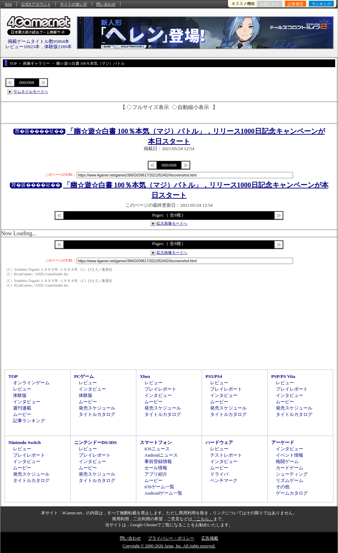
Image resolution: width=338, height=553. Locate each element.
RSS (8, 4)
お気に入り (269, 4)
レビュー (22, 389)
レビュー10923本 (22, 46)
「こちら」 (202, 518)
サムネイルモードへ (30, 91)
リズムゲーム (289, 480)
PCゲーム (84, 376)
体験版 (20, 395)
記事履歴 (295, 4)
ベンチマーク (224, 480)
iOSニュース (157, 448)
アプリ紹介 (155, 474)
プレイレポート (160, 389)
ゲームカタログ (292, 493)
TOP (13, 376)
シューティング (292, 474)
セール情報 (155, 467)
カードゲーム (289, 467)
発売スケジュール (97, 408)
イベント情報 (289, 455)
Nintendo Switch (24, 442)
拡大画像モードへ (171, 223)
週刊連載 (22, 408)
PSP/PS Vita (283, 376)
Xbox (145, 376)
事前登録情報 (158, 461)
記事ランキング (29, 420)
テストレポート (226, 455)
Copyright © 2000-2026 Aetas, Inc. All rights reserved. (169, 546)
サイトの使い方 (73, 4)
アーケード (282, 442)
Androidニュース (161, 455)
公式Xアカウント (36, 4)
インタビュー (26, 401)
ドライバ (219, 474)
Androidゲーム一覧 (163, 493)
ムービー (22, 414)
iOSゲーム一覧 (159, 486)
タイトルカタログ (97, 414)
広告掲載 (209, 538)
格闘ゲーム (287, 461)
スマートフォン (156, 442)
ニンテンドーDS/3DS (95, 442)
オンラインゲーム (31, 382)
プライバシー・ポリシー (171, 538)
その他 (283, 486)
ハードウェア (219, 442)
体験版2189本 (58, 46)
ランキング (321, 4)
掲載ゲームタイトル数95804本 (39, 41)
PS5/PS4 (214, 376)
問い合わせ (106, 4)
